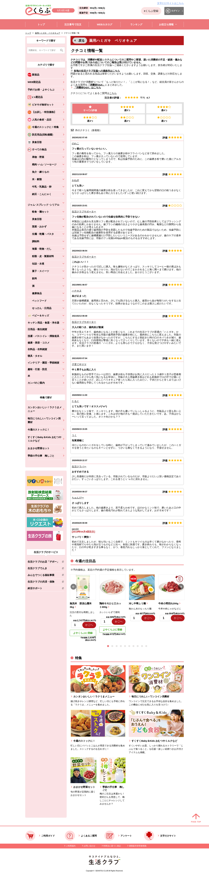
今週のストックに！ (39, 429)
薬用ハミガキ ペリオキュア (47, 33)
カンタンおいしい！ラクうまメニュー (45, 409)
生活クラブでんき (43, 569)
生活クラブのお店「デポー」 (43, 562)
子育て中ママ (79, 364)
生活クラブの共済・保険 (43, 582)
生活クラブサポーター (84, 211)
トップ (28, 33)
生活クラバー (79, 466)
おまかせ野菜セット (39, 448)
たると (75, 401)
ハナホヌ (77, 291)
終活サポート (43, 589)
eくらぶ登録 (151, 11)
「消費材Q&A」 (96, 84)
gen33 (75, 529)
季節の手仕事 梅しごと (41, 455)
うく (74, 435)
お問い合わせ (89, 846)
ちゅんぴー (78, 498)
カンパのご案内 (36, 382)
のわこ (75, 143)
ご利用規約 (71, 846)
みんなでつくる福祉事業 (43, 576)
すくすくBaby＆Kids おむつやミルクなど (44, 439)
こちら (113, 93)
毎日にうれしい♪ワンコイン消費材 (44, 420)
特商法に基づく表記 (112, 846)
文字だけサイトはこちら (170, 3)
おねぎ (75, 180)
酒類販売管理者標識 (137, 846)
